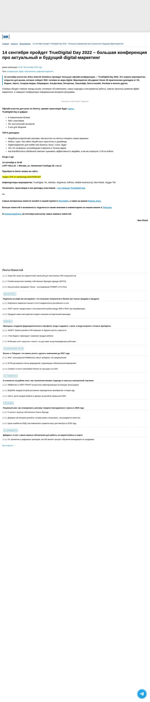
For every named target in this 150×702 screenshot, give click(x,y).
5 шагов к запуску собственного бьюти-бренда (28, 412)
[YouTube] (83, 37)
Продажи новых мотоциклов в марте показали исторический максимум (39, 314)
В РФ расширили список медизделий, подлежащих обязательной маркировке (42, 363)
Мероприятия (25, 44)
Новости (14, 44)
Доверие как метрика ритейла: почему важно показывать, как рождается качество (44, 418)
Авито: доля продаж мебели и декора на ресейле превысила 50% (37, 396)
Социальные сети (13, 348)
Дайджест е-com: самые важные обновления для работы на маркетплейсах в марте (43, 435)
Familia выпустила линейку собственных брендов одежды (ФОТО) (37, 281)
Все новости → (9, 445)
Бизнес (8, 321)
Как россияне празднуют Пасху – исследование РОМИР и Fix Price (37, 287)
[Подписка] (109, 37)
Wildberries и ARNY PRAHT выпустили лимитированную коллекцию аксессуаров (43, 385)
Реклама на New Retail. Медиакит (75, 101)
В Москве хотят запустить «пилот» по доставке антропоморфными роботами (42, 341)
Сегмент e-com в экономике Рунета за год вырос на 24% (33, 369)
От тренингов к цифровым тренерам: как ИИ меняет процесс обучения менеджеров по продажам (51, 439)
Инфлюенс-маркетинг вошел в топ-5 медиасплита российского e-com (38, 303)
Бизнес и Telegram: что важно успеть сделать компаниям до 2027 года (36, 353)
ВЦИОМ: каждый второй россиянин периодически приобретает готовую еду (41, 390)
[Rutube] (96, 37)
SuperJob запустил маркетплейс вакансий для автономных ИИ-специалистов (42, 276)
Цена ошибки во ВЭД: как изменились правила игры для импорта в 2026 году (42, 423)
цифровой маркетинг (44, 71)
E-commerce (10, 376)
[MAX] (56, 37)
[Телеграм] (29, 37)
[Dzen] (69, 37)
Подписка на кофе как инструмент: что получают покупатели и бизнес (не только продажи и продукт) (51, 299)
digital (21, 71)
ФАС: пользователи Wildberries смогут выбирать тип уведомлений (37, 358)
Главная (5, 44)
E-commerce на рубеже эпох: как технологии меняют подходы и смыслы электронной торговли (48, 380)
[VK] (43, 37)
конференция (12, 71)
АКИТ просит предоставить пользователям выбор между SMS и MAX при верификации (46, 309)
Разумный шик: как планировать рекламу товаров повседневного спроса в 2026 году (43, 408)
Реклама (8, 403)
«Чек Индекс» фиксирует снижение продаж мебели (30, 336)
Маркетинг (9, 294)
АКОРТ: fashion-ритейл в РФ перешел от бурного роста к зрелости (37, 330)
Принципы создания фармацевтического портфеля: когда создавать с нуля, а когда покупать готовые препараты (57, 326)
